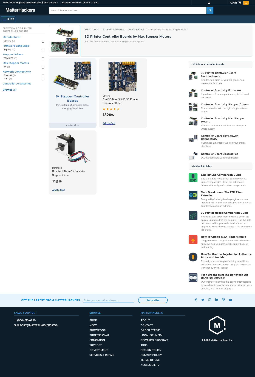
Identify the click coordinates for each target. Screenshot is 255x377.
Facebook (196, 300)
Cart (239, 3)
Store (96, 29)
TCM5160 (10, 58)
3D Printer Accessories (113, 29)
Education (97, 340)
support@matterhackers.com (36, 325)
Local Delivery (151, 335)
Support (95, 345)
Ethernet (10, 75)
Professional (99, 335)
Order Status (150, 330)
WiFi (8, 78)
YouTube (230, 300)
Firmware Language (16, 45)
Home (87, 29)
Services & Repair (101, 355)
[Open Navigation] (8, 19)
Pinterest (223, 300)
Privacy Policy (151, 355)
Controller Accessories (17, 83)
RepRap (9, 49)
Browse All (9, 89)
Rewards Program (154, 340)
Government (98, 350)
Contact (147, 325)
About (145, 320)
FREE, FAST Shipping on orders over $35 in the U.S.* (30, 2)
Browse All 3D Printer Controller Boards (17, 29)
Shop (93, 320)
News (93, 325)
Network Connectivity (17, 71)
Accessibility (150, 365)
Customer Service (70, 2)
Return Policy (151, 350)
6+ (7, 67)
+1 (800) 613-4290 (89, 2)
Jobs (144, 345)
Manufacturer (12, 37)
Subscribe (152, 300)
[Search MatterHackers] (209, 10)
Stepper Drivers (13, 54)
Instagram (209, 300)
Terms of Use (150, 360)
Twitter (203, 300)
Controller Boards (136, 29)
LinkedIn (216, 300)
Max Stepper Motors (16, 63)
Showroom (97, 330)
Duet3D (9, 41)
